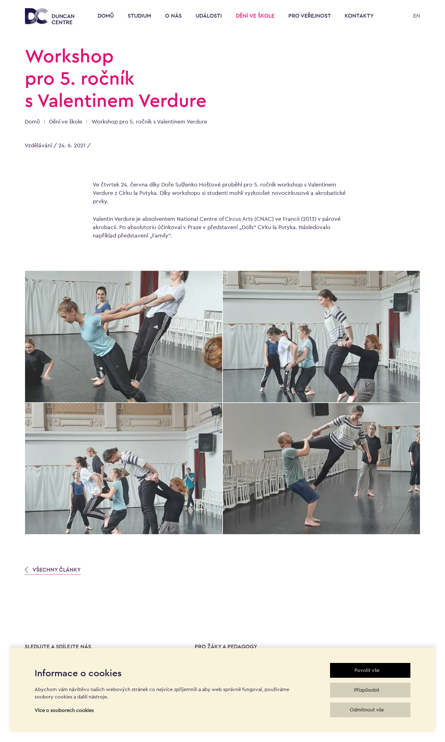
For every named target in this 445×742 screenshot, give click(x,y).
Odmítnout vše (367, 709)
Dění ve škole (256, 15)
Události (209, 15)
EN (416, 15)
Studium (140, 15)
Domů (106, 15)
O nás (174, 15)
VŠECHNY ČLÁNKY (53, 569)
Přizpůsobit (366, 690)
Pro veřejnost (310, 15)
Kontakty (359, 15)
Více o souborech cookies (64, 710)
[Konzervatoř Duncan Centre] (49, 16)
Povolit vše (366, 670)
